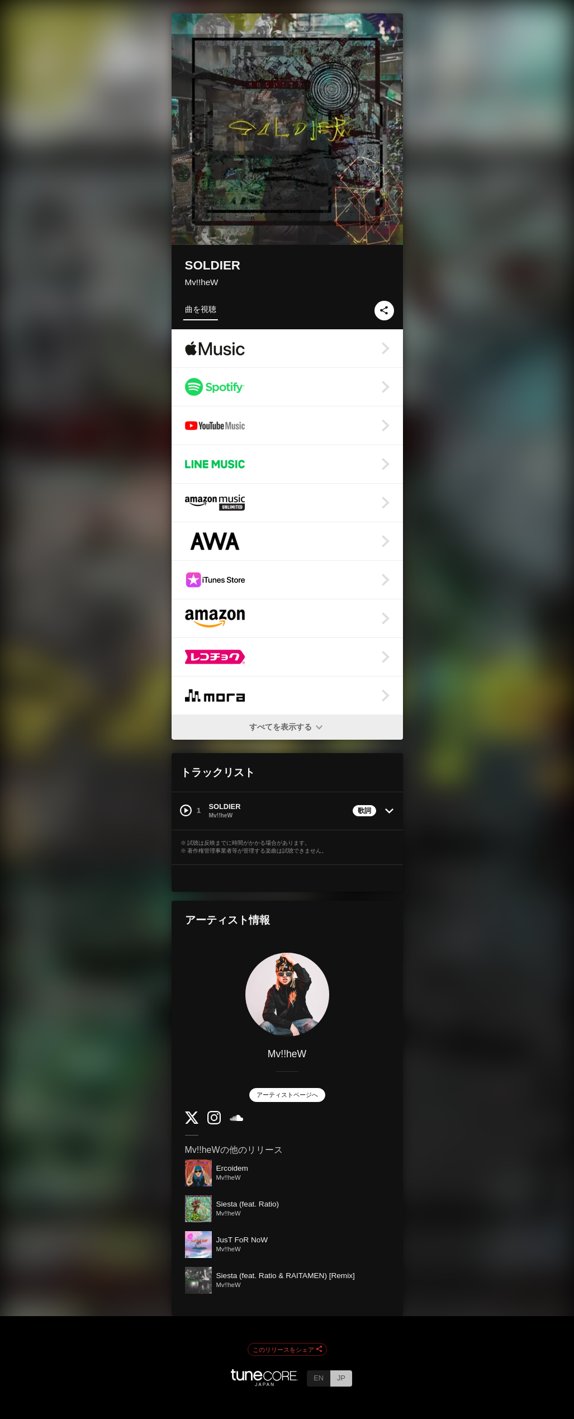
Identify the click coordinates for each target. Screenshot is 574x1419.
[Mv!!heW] (287, 995)
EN (319, 1378)
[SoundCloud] (236, 1118)
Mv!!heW (202, 282)
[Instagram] (214, 1122)
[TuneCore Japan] (264, 1383)
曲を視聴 (200, 309)
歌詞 (364, 811)
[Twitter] (191, 1121)
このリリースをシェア (287, 1349)
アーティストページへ (287, 1094)
